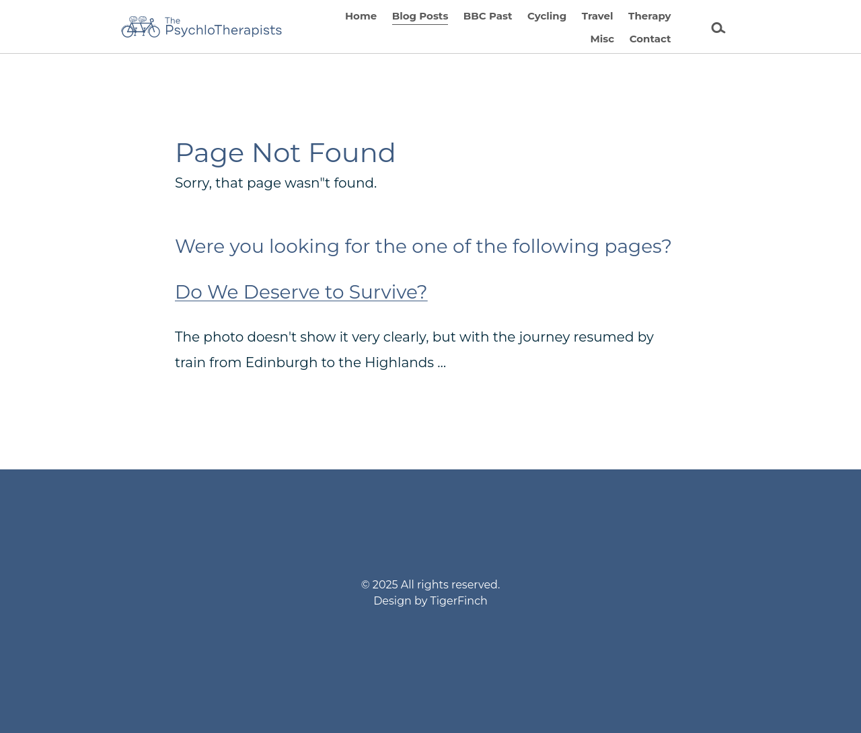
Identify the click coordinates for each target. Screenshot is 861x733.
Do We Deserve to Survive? (301, 291)
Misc (602, 38)
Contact (650, 38)
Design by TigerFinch (430, 600)
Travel (597, 15)
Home (361, 15)
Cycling (546, 15)
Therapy (649, 15)
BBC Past (488, 15)
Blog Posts (420, 15)
